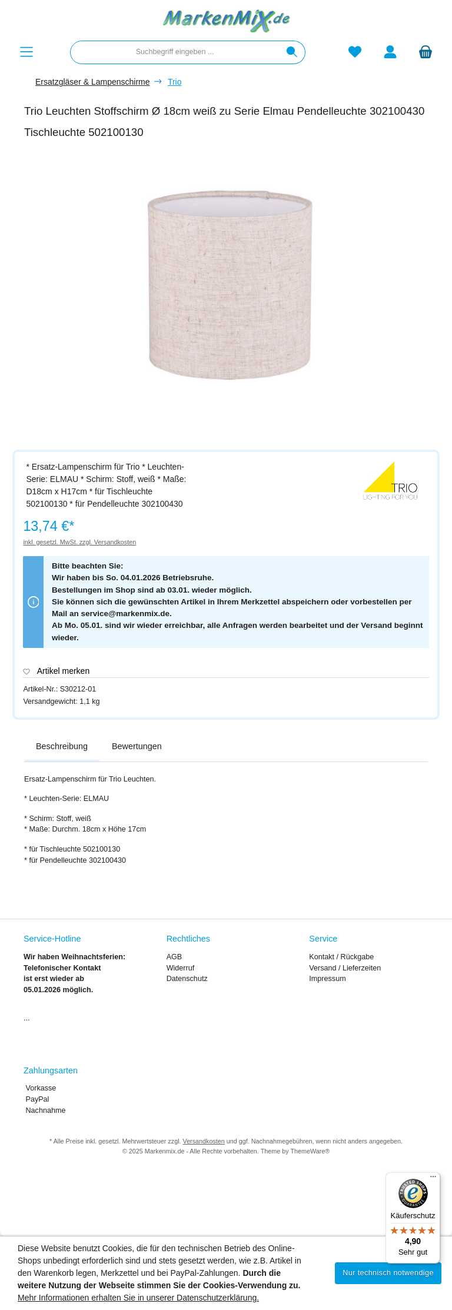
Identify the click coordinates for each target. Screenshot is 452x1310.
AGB (174, 957)
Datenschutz (187, 979)
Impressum (327, 979)
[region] (231, 295)
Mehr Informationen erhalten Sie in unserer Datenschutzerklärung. (138, 1297)
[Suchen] (292, 52)
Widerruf (181, 968)
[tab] (61, 747)
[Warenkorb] (425, 52)
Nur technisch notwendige (388, 1273)
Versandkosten (204, 1141)
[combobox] (175, 52)
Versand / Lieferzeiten (345, 968)
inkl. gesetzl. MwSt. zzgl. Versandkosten (79, 542)
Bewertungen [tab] (137, 746)
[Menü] (26, 52)
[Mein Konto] (390, 52)
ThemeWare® (310, 1151)
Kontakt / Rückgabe (341, 957)
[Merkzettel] (355, 52)
